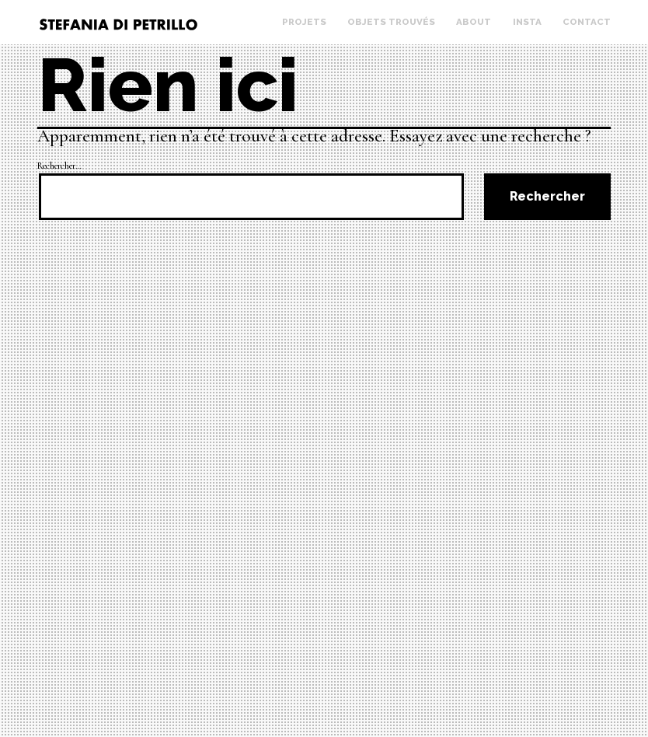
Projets (304, 21)
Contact (587, 21)
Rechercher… (59, 165)
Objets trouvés (391, 21)
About (473, 21)
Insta (527, 21)
